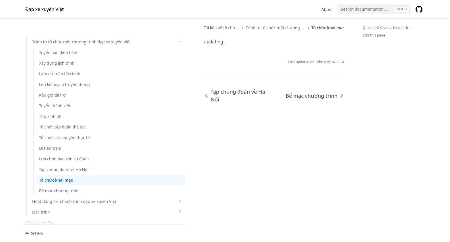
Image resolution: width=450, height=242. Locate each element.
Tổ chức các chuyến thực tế (57, 98)
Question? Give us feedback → (387, 27)
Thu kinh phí (51, 68)
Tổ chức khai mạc (56, 156)
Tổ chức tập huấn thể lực (59, 82)
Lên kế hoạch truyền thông (58, 33)
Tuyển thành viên (55, 57)
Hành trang (36, 215)
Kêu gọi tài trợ (52, 47)
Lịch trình (58, 194)
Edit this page (374, 35)
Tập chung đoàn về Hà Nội (60, 142)
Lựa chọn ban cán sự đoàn (58, 126)
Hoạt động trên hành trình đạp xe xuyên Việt (58, 180)
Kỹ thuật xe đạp (40, 205)
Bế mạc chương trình (59, 167)
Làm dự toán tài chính (59, 19)
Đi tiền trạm (50, 112)
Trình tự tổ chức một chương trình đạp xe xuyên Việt (220, 27)
